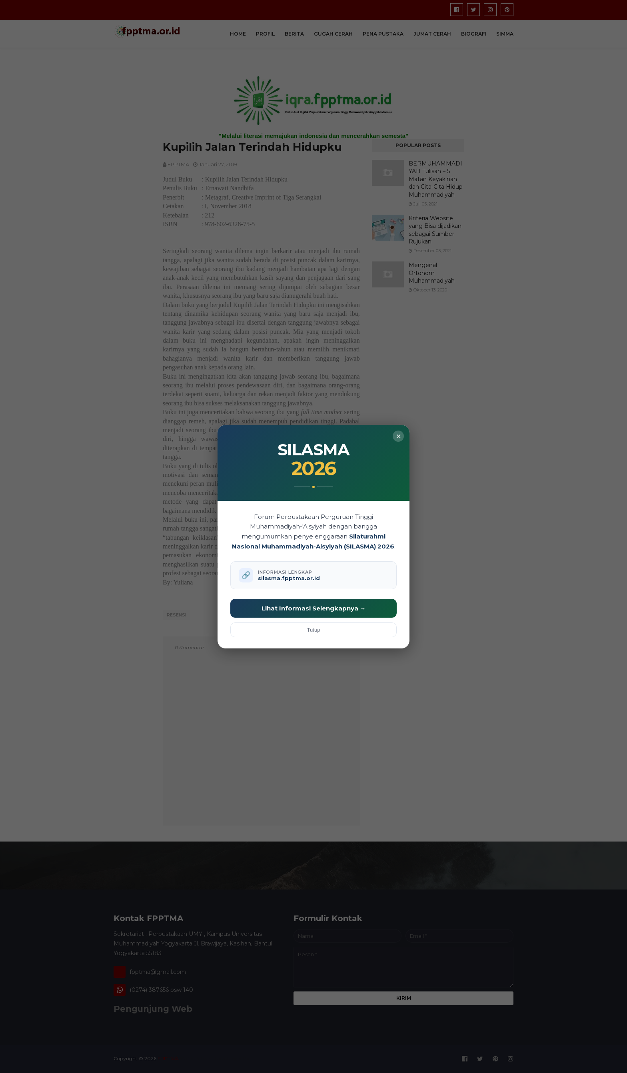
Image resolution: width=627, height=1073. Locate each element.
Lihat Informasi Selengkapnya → (314, 608)
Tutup (313, 630)
